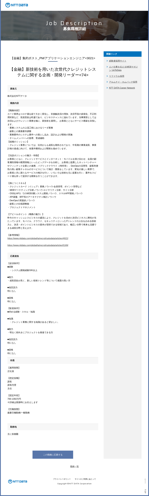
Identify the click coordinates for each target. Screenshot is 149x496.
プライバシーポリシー (62, 479)
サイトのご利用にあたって (85, 479)
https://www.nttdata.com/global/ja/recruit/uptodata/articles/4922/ (37, 238)
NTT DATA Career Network (122, 88)
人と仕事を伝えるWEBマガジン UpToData (123, 68)
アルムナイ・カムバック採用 (123, 82)
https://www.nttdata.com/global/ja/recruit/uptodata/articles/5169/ (37, 245)
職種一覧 (74, 466)
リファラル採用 (116, 76)
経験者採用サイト (117, 61)
